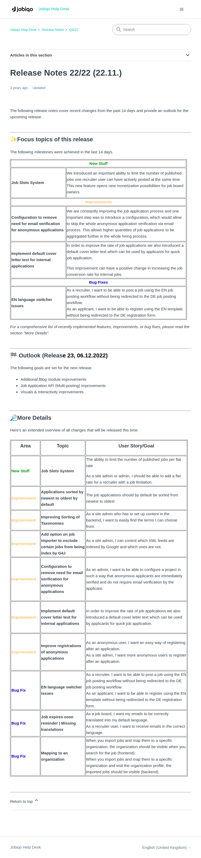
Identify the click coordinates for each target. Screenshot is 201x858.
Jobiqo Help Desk (23, 30)
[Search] (152, 29)
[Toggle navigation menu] (181, 9)
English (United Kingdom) (166, 847)
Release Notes (53, 30)
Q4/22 (73, 30)
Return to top (24, 801)
